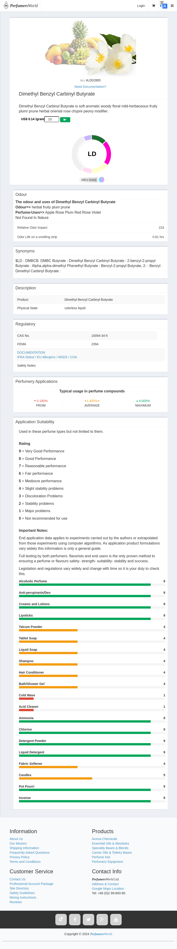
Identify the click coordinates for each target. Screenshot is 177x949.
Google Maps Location (108, 888)
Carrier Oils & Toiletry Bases (112, 852)
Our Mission (18, 843)
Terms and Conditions (25, 861)
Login (141, 6)
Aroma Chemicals (104, 839)
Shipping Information (24, 848)
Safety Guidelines (22, 893)
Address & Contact (105, 884)
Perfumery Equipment (107, 861)
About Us (16, 839)
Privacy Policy (20, 857)
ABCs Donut (88, 180)
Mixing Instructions (23, 897)
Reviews (16, 902)
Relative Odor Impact (90, 227)
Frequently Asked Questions (30, 852)
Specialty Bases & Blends (110, 848)
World (24, 5)
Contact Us (17, 879)
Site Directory (19, 888)
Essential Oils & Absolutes (110, 843)
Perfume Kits (101, 857)
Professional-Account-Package (31, 884)
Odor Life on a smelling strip (90, 237)
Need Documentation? (90, 86)
